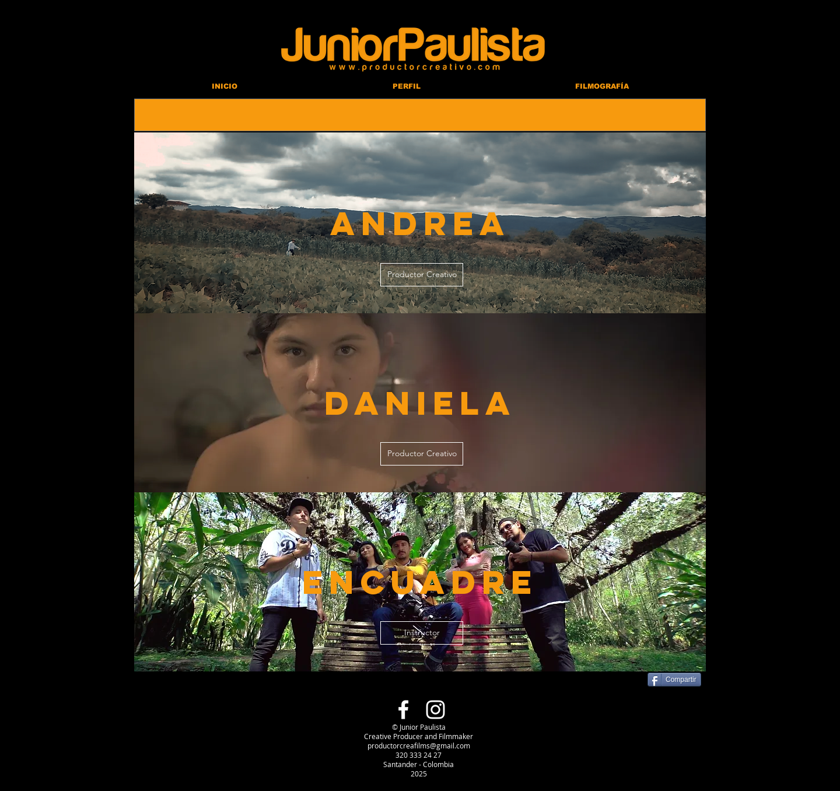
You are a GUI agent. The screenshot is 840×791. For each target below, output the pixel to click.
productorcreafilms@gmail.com (419, 745)
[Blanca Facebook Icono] (403, 709)
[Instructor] (421, 633)
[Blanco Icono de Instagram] (435, 709)
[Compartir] (674, 680)
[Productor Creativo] (421, 274)
